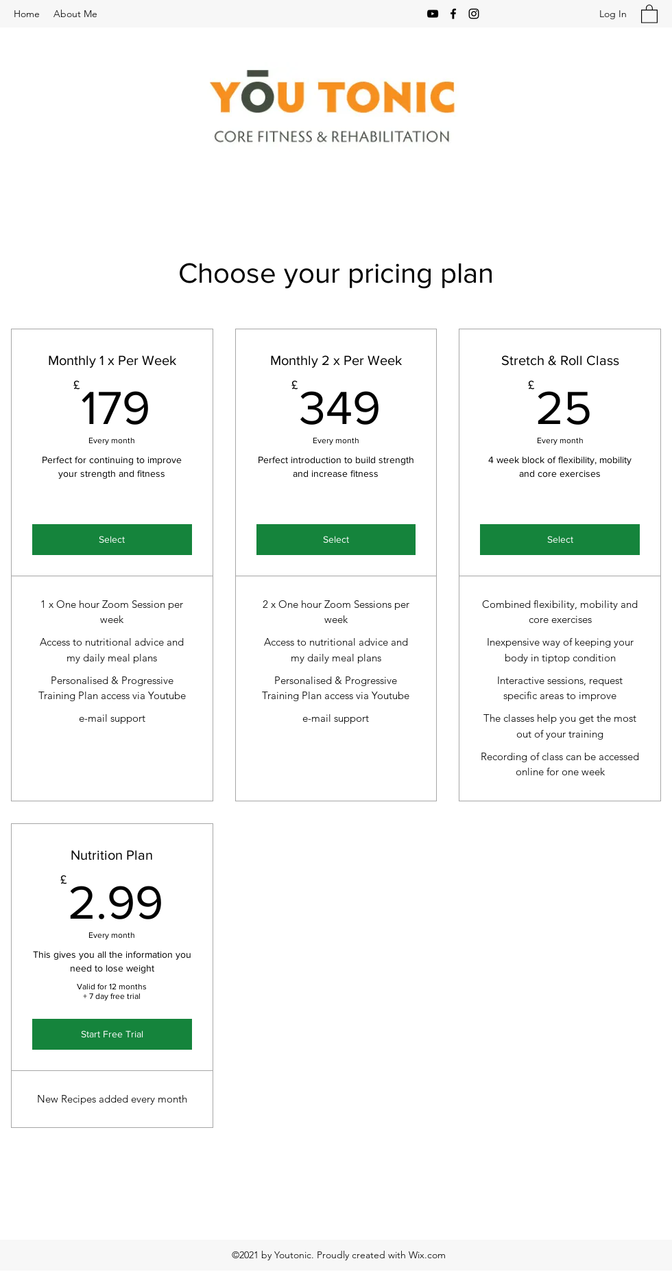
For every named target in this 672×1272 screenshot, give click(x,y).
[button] (649, 13)
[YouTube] (433, 14)
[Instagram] (474, 14)
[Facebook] (453, 14)
